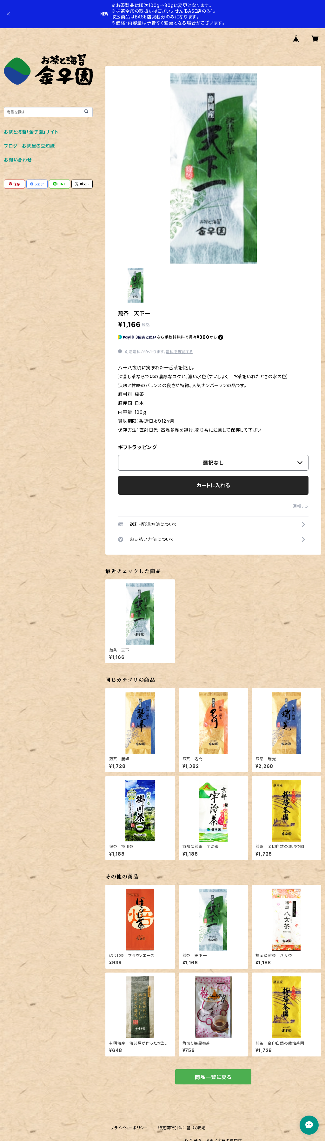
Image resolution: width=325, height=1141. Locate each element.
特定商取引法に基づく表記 (182, 1127)
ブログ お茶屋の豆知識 (29, 145)
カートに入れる (213, 485)
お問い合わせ (18, 159)
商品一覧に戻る (213, 1077)
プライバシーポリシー (129, 1127)
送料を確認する (179, 351)
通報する (300, 506)
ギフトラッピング (137, 447)
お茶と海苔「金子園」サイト (31, 131)
